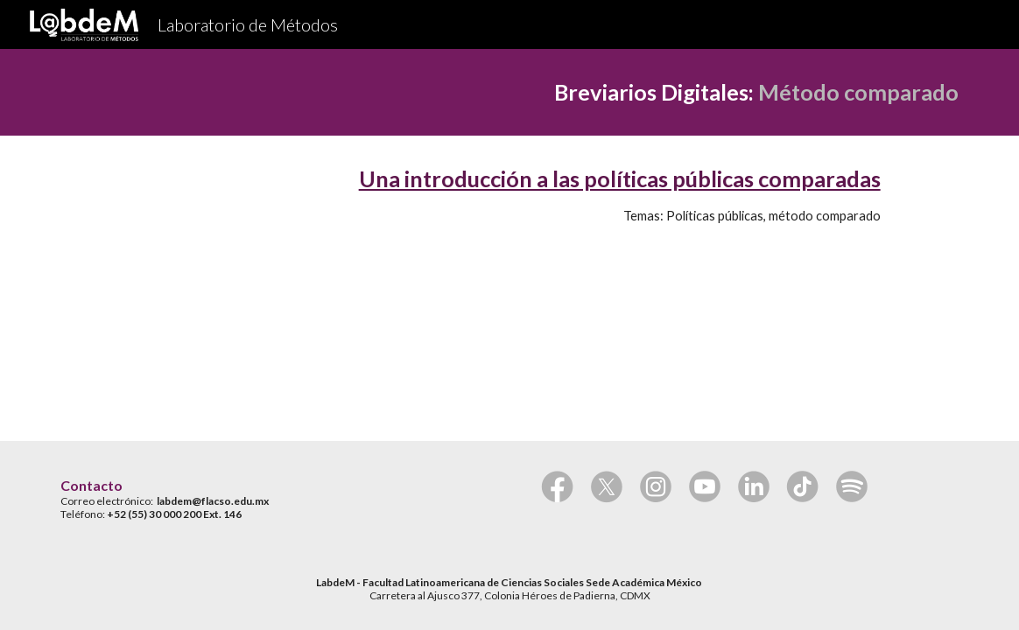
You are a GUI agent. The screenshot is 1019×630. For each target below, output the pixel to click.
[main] (509, 92)
